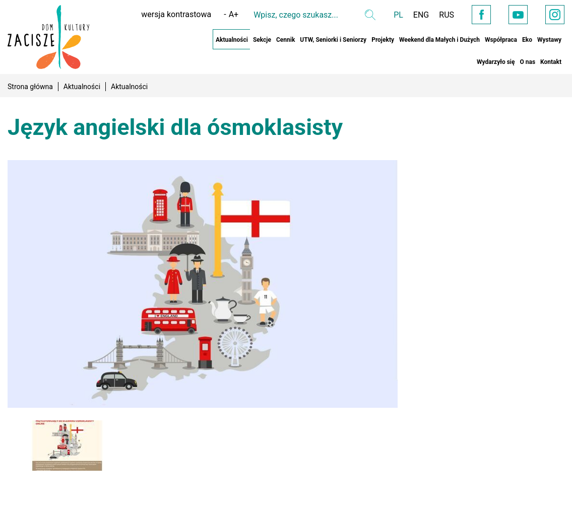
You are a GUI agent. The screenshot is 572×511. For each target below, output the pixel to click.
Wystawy (549, 39)
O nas (527, 61)
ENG (421, 15)
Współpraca (501, 39)
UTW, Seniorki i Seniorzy (333, 39)
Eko (527, 39)
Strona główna (30, 87)
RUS (446, 15)
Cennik (285, 39)
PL (398, 15)
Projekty (382, 39)
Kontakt (550, 61)
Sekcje (262, 39)
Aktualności (232, 39)
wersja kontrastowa (176, 14)
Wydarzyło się (496, 61)
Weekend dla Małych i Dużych (439, 39)
